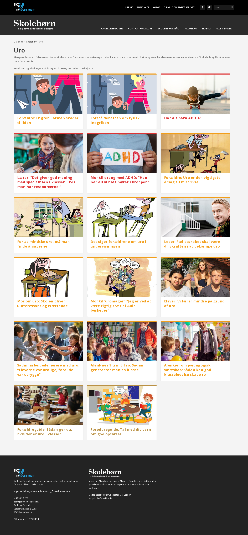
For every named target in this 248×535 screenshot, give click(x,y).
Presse (129, 7)
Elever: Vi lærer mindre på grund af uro (194, 303)
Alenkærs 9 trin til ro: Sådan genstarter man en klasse (117, 368)
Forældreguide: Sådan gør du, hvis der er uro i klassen (44, 432)
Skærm (206, 29)
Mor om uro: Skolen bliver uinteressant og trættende (42, 303)
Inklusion (190, 29)
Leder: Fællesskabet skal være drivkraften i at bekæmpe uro (192, 244)
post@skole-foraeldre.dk (26, 502)
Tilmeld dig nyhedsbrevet (179, 7)
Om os (156, 7)
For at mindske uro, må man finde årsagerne (43, 244)
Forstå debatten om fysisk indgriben (115, 120)
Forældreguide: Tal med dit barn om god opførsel (121, 432)
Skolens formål (168, 29)
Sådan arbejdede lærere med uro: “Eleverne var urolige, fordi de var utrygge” (48, 370)
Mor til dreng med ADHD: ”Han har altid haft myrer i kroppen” (120, 180)
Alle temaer (224, 29)
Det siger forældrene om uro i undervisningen (118, 244)
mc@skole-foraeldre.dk (100, 498)
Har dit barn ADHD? (182, 118)
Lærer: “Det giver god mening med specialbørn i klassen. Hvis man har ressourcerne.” (46, 182)
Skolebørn (31, 42)
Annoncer (143, 7)
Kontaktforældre (140, 29)
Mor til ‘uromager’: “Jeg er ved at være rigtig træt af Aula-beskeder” (121, 306)
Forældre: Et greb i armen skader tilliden (48, 120)
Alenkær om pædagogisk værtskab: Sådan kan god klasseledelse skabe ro (187, 370)
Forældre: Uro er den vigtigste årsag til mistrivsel (192, 180)
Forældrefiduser (112, 29)
